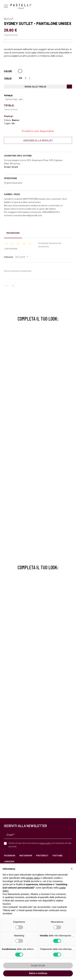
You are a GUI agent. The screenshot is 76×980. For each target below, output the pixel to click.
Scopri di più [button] (38, 965)
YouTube (57, 855)
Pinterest (42, 855)
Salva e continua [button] (38, 973)
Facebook (9, 855)
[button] (71, 868)
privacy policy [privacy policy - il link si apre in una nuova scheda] (33, 878)
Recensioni (13, 232)
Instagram (25, 855)
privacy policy (45, 843)
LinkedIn (9, 861)
